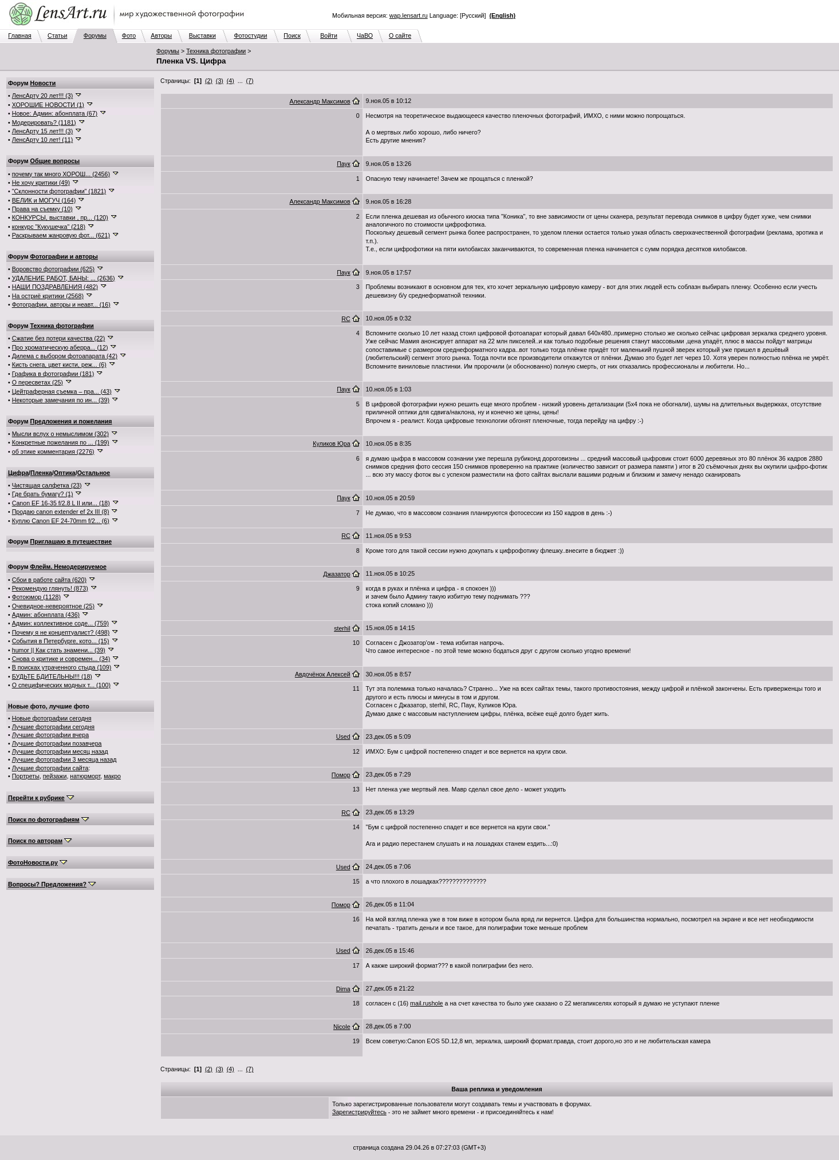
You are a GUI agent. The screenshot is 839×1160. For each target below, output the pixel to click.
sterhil (342, 628)
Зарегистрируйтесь (359, 1111)
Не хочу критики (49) (41, 182)
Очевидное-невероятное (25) (53, 606)
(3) (219, 80)
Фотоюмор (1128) (36, 596)
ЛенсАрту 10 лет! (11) (42, 139)
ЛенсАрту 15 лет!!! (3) (42, 131)
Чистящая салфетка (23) (47, 485)
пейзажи (55, 776)
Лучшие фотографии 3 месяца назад (64, 759)
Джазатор (336, 574)
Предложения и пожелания (71, 421)
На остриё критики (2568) (48, 295)
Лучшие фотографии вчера (50, 734)
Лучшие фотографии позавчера (57, 743)
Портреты (26, 776)
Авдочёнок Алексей (322, 674)
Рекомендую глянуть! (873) (50, 588)
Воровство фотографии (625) (53, 269)
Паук (343, 163)
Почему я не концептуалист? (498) (61, 632)
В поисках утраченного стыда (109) (62, 667)
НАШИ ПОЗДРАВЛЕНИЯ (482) (55, 286)
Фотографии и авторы (64, 256)
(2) (208, 80)
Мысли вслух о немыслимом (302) (60, 433)
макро (112, 776)
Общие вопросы (55, 160)
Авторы (161, 35)
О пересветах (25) (37, 382)
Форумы (95, 35)
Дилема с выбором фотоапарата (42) (64, 356)
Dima (343, 988)
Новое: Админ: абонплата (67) (54, 113)
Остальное (94, 472)
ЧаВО (365, 35)
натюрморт (85, 776)
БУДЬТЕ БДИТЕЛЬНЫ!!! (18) (52, 676)
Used (343, 736)
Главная (19, 35)
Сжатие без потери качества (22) (58, 338)
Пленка (41, 472)
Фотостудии (250, 35)
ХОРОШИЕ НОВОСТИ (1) (48, 104)
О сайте (400, 35)
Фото (129, 35)
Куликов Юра (331, 443)
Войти (328, 35)
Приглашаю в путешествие (71, 541)
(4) (230, 80)
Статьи (58, 35)
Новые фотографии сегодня (52, 718)
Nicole (341, 1026)
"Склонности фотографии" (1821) (59, 191)
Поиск (292, 35)
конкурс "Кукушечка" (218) (48, 226)
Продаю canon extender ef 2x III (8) (60, 511)
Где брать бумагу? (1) (42, 493)
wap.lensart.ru (408, 15)
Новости (43, 83)
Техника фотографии (216, 50)
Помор (341, 774)
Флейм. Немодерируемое (68, 566)
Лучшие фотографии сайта (50, 768)
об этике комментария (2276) (53, 451)
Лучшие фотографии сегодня (53, 726)
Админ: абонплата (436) (46, 614)
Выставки (202, 35)
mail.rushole (426, 1003)
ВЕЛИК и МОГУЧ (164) (44, 200)
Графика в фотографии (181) (53, 373)
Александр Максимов (319, 101)
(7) (250, 80)
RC (345, 318)
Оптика (65, 472)
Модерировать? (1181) (44, 122)
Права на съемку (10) (42, 208)
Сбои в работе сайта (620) (49, 579)
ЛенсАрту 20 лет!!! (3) (42, 95)
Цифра (18, 472)
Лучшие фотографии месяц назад (60, 751)
